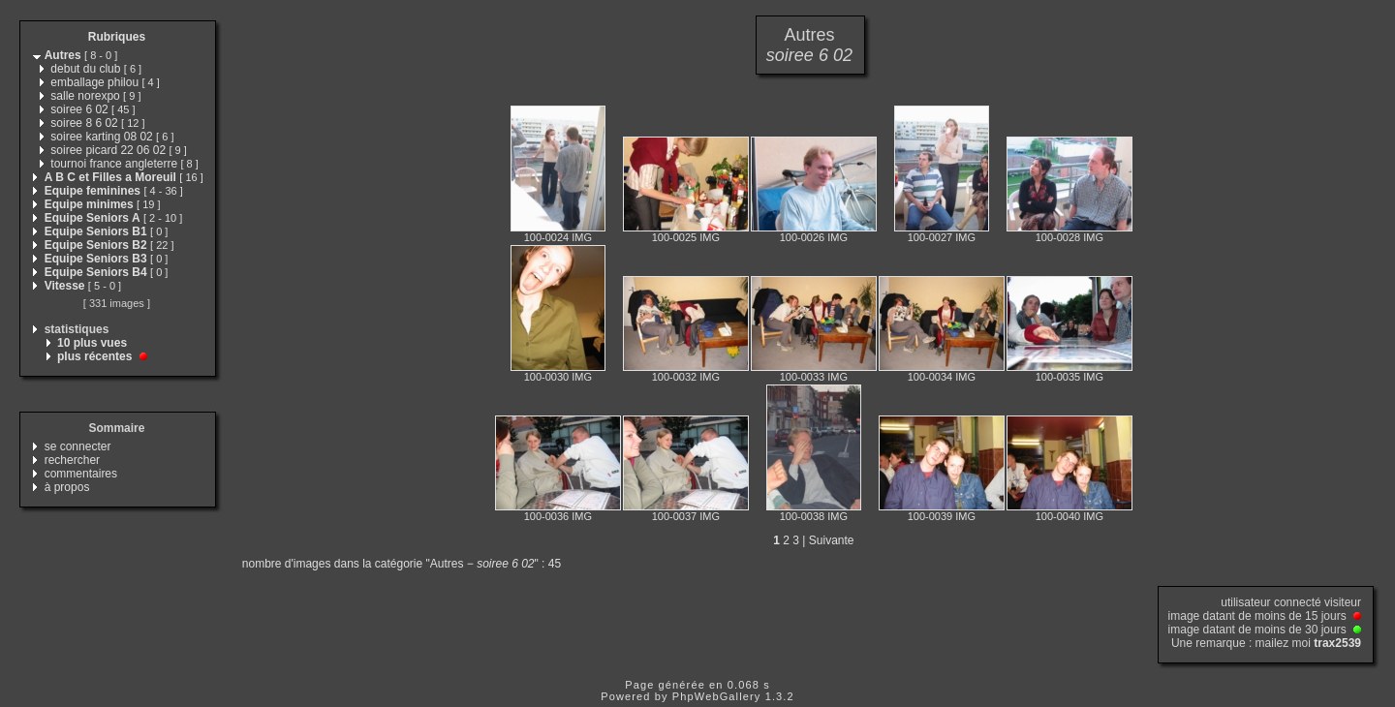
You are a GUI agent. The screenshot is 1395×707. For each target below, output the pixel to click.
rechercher (72, 460)
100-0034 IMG (942, 377)
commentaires (81, 473)
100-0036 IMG (558, 516)
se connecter (78, 446)
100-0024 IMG (558, 237)
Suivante (831, 540)
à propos (67, 487)
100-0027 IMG (942, 237)
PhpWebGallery (716, 696)
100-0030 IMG (558, 377)
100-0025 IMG (686, 237)
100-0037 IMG (686, 516)
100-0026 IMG (814, 237)
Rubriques (116, 37)
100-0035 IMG (1069, 377)
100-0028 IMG (1069, 237)
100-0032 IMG (686, 377)
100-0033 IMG (814, 377)
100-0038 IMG (814, 516)
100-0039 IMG (942, 516)
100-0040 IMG (1069, 516)
